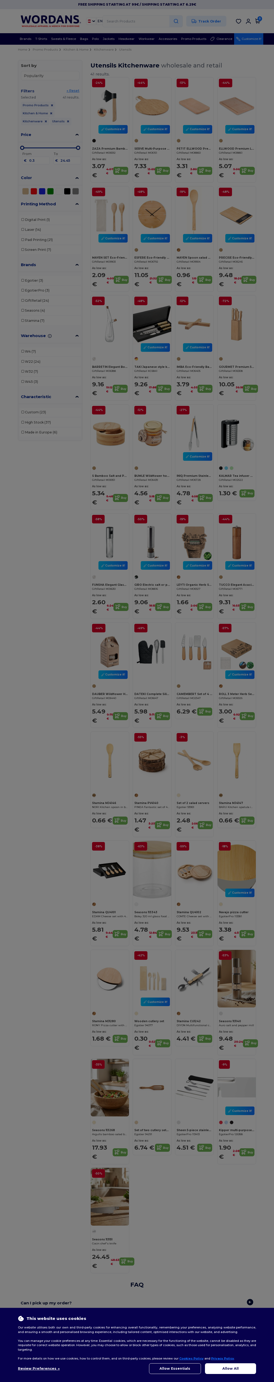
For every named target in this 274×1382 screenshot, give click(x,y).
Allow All (230, 1368)
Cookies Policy (191, 1358)
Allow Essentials (174, 1368)
